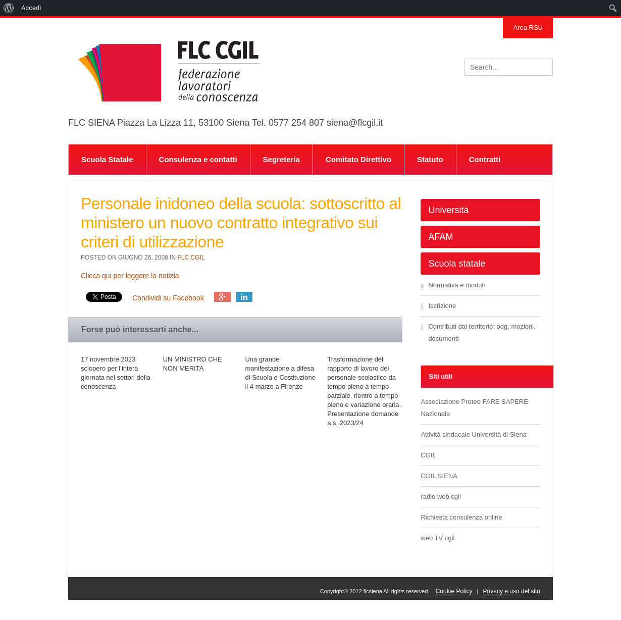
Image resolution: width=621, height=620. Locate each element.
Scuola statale (456, 264)
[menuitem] (9, 8)
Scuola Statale (107, 159)
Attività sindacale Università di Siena (474, 434)
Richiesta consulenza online (461, 517)
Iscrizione (442, 305)
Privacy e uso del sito (511, 591)
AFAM (440, 237)
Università (448, 210)
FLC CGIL (190, 257)
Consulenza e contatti (198, 159)
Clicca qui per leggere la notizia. (131, 276)
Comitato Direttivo (358, 159)
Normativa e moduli (456, 285)
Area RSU (528, 27)
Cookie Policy (454, 591)
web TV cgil (437, 538)
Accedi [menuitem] (31, 8)
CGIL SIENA (439, 476)
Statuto (430, 159)
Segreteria (281, 159)
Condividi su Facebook (168, 298)
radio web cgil (441, 496)
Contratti (485, 159)
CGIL (428, 455)
